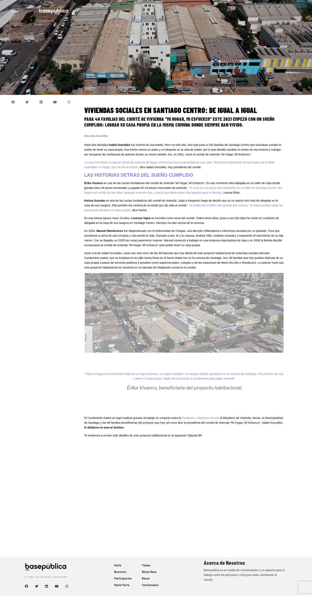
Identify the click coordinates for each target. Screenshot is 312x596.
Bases (146, 578)
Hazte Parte (121, 584)
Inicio (117, 565)
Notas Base (149, 571)
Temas (146, 565)
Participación (123, 578)
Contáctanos (150, 584)
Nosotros (120, 571)
